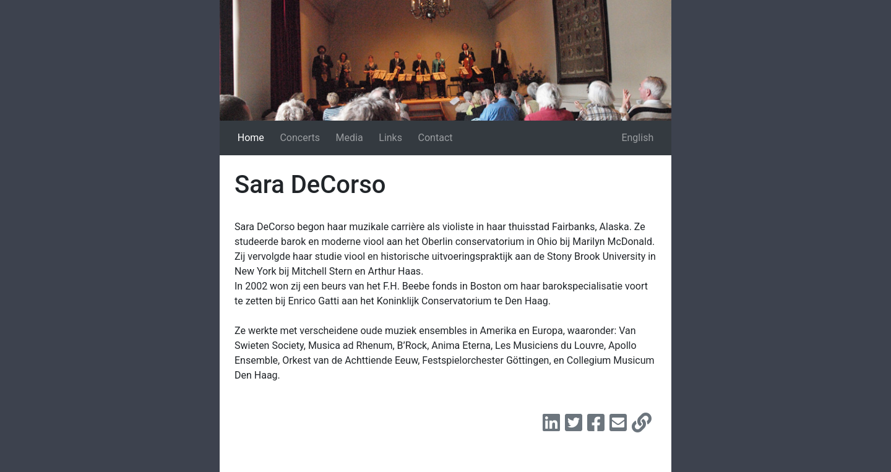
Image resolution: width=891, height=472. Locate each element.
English (637, 138)
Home (251, 138)
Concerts (300, 138)
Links (390, 138)
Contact (435, 138)
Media (349, 138)
